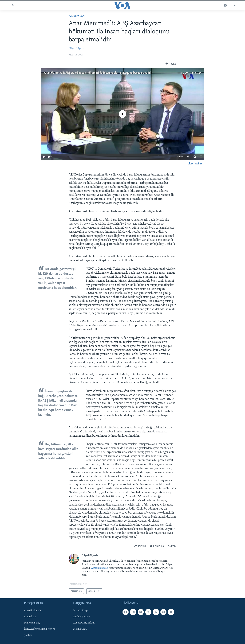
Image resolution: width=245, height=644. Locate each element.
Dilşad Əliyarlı (76, 48)
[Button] (170, 64)
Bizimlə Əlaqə (80, 611)
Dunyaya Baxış (32, 623)
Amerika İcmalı (32, 611)
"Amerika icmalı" (99, 568)
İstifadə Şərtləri (82, 617)
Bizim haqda (80, 629)
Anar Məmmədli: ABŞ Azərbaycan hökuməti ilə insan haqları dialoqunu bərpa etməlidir (98, 73)
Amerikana (30, 617)
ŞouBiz (28, 635)
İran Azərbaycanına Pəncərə (39, 629)
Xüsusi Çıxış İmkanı (84, 623)
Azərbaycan (77, 16)
